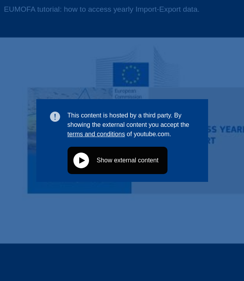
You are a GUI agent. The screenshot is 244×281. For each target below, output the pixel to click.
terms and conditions (96, 134)
